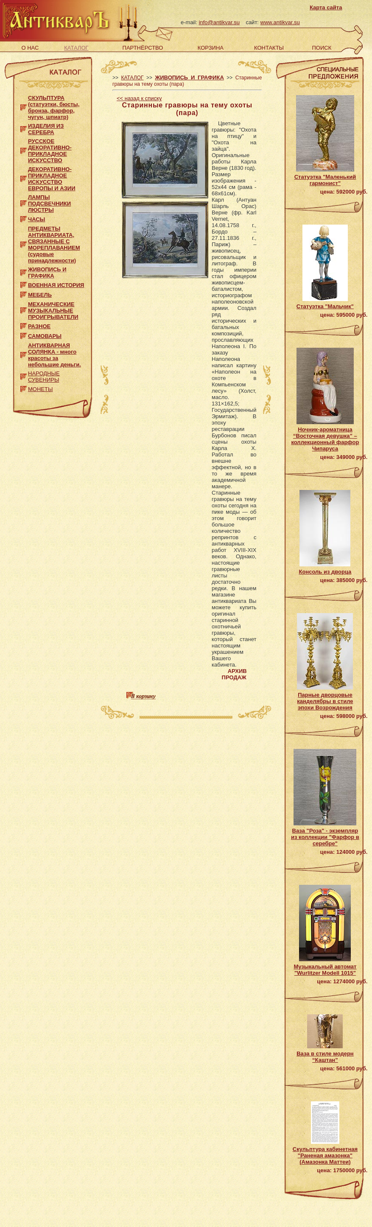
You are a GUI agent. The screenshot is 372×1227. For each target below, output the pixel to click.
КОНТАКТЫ (269, 48)
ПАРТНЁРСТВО (143, 48)
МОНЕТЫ (40, 389)
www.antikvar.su (280, 22)
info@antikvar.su (219, 22)
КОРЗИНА (211, 48)
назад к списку (139, 98)
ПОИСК (321, 48)
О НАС (30, 48)
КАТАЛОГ (76, 48)
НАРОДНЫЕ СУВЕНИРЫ (44, 376)
